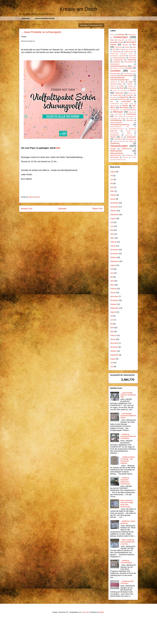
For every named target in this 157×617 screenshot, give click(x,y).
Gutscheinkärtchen (117, 78)
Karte (121, 88)
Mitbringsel (118, 112)
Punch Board (118, 116)
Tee (122, 137)
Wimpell (125, 157)
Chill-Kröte (118, 47)
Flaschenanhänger (119, 58)
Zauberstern (119, 159)
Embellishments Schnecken (127, 49)
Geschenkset (114, 64)
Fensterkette (132, 55)
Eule (123, 56)
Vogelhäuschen (127, 149)
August (113, 172)
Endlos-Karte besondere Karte (121, 53)
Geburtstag (132, 60)
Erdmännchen (114, 55)
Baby (112, 40)
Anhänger (121, 34)
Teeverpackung (131, 139)
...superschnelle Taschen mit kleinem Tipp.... (128, 395)
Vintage (113, 149)
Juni (111, 179)
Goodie (129, 68)
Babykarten (121, 40)
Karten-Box (119, 93)
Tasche (113, 137)
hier (58, 148)
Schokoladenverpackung (119, 125)
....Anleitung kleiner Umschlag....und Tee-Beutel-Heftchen (127, 460)
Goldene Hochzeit (118, 68)
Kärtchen (113, 88)
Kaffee (121, 86)
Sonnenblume (114, 133)
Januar (113, 199)
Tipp (114, 141)
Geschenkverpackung (118, 66)
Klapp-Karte (124, 97)
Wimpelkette (114, 157)
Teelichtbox (118, 139)
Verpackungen (119, 145)
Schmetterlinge (116, 120)
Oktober (113, 211)
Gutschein (113, 75)
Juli (111, 176)
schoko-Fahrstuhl (116, 122)
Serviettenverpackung (117, 128)
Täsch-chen (128, 135)
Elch (114, 49)
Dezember (114, 203)
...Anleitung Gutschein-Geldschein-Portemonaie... (126, 481)
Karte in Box (132, 88)
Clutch (127, 47)
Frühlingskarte (118, 60)
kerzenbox (113, 97)
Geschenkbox (128, 62)
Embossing (116, 51)
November (114, 207)
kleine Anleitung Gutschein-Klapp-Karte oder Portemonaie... (127, 503)
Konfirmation (122, 99)
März (112, 191)
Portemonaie (131, 114)
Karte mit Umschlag (119, 90)
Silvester (128, 131)
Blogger (101, 612)
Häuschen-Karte (115, 84)
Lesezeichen (126, 101)
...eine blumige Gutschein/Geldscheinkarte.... (128, 416)
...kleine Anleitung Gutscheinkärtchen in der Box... (127, 542)
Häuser (129, 84)
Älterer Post (97, 209)
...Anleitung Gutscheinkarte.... (127, 562)
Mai (111, 183)
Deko (134, 47)
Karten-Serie (132, 93)
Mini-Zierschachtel (130, 110)
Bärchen (130, 40)
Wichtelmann (129, 155)
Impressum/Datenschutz (45, 18)
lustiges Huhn (128, 103)
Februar (113, 195)
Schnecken (129, 120)
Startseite (26, 18)
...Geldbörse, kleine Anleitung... (127, 522)
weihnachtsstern (115, 155)
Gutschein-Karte (126, 75)
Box (134, 44)
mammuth (85, 612)
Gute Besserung (129, 73)
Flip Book (132, 58)
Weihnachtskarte (116, 153)
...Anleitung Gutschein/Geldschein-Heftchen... (128, 436)
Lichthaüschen (114, 103)
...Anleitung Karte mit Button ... (127, 582)
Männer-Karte (114, 105)
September (114, 215)
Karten (133, 90)
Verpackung (114, 143)
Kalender (130, 86)
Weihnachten (116, 151)
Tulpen (131, 141)
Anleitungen (120, 37)
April (112, 187)
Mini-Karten (124, 107)
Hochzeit (113, 86)
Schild (131, 118)
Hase (122, 82)
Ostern (112, 114)
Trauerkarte (122, 141)
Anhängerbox (132, 34)
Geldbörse (116, 62)
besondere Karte (116, 42)
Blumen (125, 45)
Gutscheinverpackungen (119, 80)
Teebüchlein (131, 137)
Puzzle (123, 118)
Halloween (113, 82)
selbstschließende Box (119, 126)
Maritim (125, 106)
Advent (112, 34)
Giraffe (134, 66)
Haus (131, 82)
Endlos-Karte (128, 51)
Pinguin (120, 114)
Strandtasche (114, 135)
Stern (129, 133)
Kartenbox (129, 95)
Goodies (115, 70)
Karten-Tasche (118, 95)
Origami (131, 112)
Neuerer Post (26, 209)
